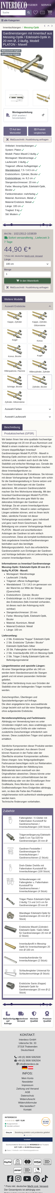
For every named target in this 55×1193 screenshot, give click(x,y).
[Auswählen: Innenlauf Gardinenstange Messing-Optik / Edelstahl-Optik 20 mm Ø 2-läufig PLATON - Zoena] (14, 397)
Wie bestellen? (27, 1106)
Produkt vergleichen (40, 131)
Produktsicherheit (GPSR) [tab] (19, 433)
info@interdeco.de (29, 1064)
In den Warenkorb (27, 281)
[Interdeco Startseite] (14, 5)
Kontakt (27, 1109)
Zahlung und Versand (27, 1088)
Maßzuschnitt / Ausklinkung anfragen (27, 139)
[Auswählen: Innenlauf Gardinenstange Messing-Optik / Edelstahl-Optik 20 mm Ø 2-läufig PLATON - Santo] (14, 319)
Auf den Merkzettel (15, 131)
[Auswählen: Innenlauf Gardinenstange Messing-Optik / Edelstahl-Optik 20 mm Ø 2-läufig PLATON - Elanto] (40, 366)
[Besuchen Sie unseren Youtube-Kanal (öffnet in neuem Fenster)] (27, 1180)
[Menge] (27, 274)
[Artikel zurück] (44, 26)
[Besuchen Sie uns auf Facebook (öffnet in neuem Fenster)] (11, 1180)
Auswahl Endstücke (28, 306)
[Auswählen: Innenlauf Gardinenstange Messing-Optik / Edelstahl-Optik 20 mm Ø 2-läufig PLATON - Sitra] (40, 335)
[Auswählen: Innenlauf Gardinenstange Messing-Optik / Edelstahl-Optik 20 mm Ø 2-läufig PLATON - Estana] (40, 319)
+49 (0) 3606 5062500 (29, 1057)
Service (46, 5)
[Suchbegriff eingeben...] (13, 12)
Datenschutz (27, 1095)
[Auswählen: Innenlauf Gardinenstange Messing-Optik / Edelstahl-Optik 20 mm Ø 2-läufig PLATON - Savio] (14, 335)
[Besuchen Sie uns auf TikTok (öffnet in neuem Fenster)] (44, 1180)
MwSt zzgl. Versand (33, 256)
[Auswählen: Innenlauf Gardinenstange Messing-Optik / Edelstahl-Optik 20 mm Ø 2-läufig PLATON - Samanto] (14, 366)
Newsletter (27, 1082)
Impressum (27, 1085)
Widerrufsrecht (27, 1099)
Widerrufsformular (27, 1102)
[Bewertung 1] (24, 1135)
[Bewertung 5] (30, 1135)
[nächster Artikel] (52, 26)
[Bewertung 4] (29, 1135)
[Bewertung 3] (27, 1135)
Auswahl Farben (28, 409)
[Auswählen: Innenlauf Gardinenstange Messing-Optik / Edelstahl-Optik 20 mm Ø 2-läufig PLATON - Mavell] (40, 382)
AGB (27, 1092)
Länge (7, 259)
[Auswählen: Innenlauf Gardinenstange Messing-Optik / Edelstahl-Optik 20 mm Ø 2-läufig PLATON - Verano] (14, 382)
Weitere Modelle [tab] (13, 299)
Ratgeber (31, 5)
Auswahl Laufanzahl (28, 416)
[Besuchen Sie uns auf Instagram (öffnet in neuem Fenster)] (18, 1180)
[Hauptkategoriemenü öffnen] (10, 20)
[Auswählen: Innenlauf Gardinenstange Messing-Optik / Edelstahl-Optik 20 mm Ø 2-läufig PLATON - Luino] (40, 351)
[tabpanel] (27, 622)
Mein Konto (27, 1078)
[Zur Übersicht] (48, 26)
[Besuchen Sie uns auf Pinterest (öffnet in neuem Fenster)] (36, 1180)
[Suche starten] (29, 12)
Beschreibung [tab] (12, 427)
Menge (7, 269)
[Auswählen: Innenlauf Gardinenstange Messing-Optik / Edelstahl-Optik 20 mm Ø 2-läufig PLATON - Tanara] (14, 351)
